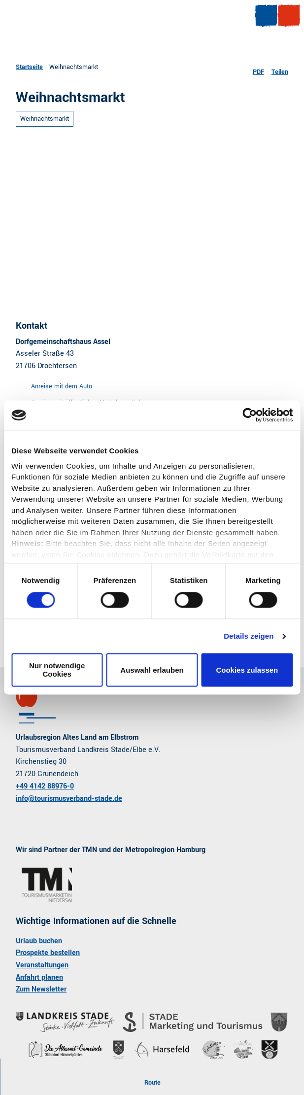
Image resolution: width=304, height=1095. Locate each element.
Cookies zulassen (247, 670)
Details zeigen (248, 636)
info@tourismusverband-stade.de (69, 798)
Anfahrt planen (39, 977)
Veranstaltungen (42, 965)
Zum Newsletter (41, 989)
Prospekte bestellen (48, 953)
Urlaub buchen (39, 941)
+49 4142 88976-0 (45, 786)
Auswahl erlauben (151, 670)
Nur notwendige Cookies (57, 670)
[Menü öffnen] (266, 15)
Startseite (29, 66)
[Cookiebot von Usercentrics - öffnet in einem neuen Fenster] (249, 415)
